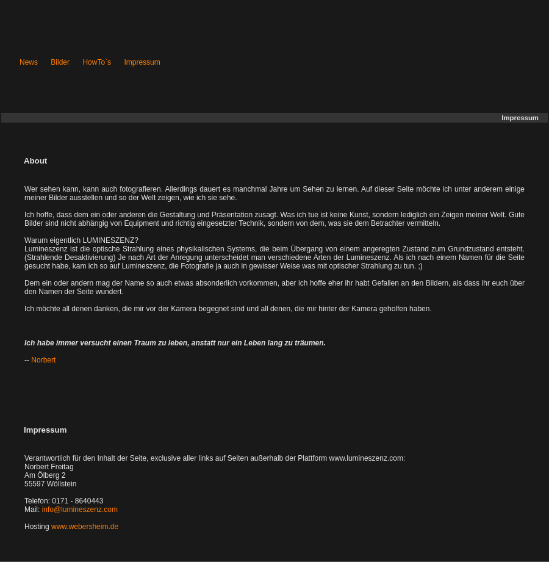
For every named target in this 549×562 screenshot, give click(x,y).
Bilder (60, 62)
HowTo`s (96, 62)
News (29, 62)
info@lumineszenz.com (80, 509)
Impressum (142, 62)
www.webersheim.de (84, 526)
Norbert (43, 360)
